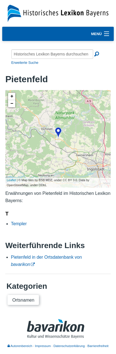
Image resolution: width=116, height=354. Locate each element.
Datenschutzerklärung (69, 346)
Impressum (43, 346)
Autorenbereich (20, 346)
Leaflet (11, 180)
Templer (19, 223)
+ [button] (11, 96)
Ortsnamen (23, 300)
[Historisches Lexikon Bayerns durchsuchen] (52, 54)
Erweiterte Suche (24, 62)
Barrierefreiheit (97, 346)
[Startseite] (58, 13)
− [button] (11, 103)
